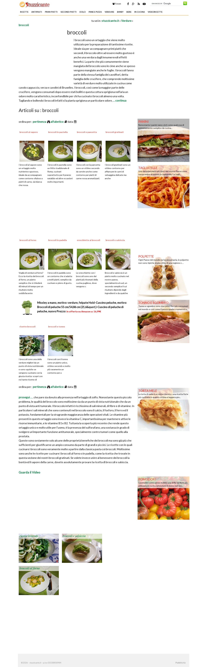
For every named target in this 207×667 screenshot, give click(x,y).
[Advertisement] (55, 20)
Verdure (109, 12)
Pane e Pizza (95, 12)
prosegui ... (26, 397)
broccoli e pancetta (87, 132)
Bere (128, 12)
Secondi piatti (69, 12)
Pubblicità (180, 662)
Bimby (120, 12)
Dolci (82, 12)
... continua (119, 100)
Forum (117, 3)
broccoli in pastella (58, 132)
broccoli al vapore (28, 132)
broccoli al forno (27, 240)
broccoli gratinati (115, 132)
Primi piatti (51, 12)
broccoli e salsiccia (115, 240)
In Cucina (139, 12)
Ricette (24, 12)
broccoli (24, 25)
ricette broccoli (27, 326)
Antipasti (36, 12)
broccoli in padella (57, 240)
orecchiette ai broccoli (88, 240)
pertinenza (40, 121)
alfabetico (57, 121)
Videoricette (155, 12)
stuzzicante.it (110, 20)
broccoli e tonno (56, 326)
